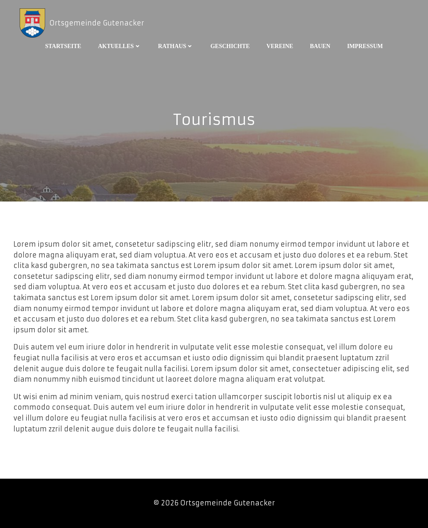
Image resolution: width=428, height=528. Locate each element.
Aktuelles (119, 46)
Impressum (365, 46)
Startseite (63, 46)
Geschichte (230, 46)
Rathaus (176, 46)
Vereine (280, 46)
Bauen (320, 46)
